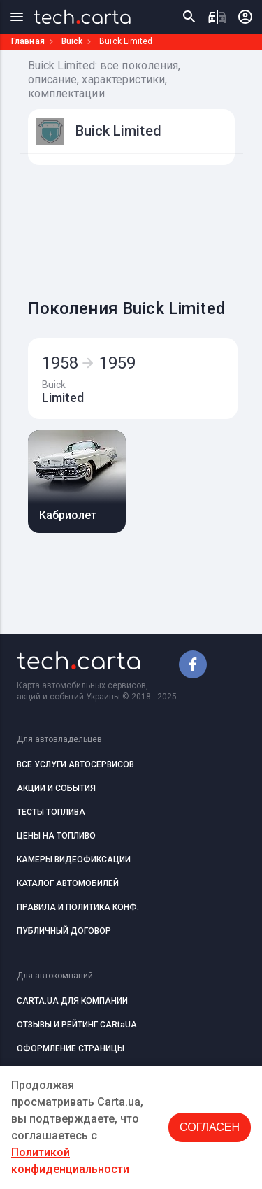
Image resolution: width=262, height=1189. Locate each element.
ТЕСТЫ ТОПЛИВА (51, 812)
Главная (28, 41)
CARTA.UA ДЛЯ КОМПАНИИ (72, 1001)
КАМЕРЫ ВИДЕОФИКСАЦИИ (74, 859)
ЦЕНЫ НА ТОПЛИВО (56, 836)
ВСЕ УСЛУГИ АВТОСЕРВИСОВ (75, 764)
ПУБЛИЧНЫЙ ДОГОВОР (64, 931)
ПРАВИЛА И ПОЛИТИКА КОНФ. (78, 907)
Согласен (210, 1127)
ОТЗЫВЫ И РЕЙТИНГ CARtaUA (77, 1025)
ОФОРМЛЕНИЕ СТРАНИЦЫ (70, 1048)
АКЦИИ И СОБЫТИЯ (56, 788)
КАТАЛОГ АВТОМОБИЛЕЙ (68, 883)
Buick (72, 41)
